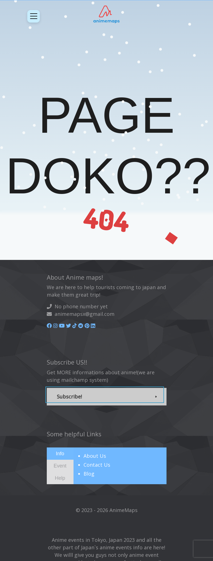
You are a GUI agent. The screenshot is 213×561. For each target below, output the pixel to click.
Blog (89, 473)
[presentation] (60, 453)
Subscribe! (69, 396)
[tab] (60, 453)
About (95, 455)
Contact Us (97, 464)
